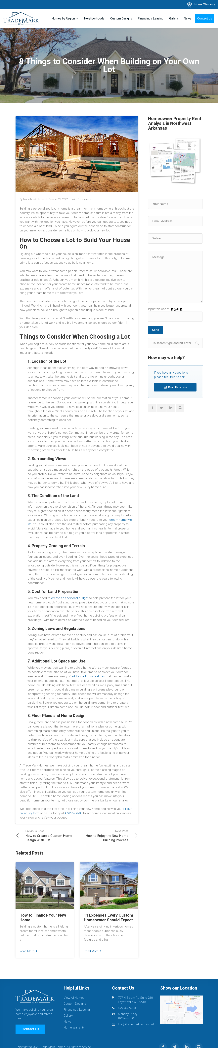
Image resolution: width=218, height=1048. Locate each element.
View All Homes (74, 997)
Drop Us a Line (175, 387)
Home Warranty (205, 4)
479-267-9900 (73, 813)
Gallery (173, 18)
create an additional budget (69, 598)
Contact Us (204, 18)
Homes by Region (63, 18)
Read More (28, 951)
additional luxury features (88, 676)
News (187, 18)
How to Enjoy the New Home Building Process (102, 835)
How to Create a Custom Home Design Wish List (51, 835)
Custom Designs (121, 18)
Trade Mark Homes (34, 199)
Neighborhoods (94, 18)
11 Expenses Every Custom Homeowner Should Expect (108, 917)
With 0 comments (81, 199)
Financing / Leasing (150, 18)
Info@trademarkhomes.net (136, 1024)
